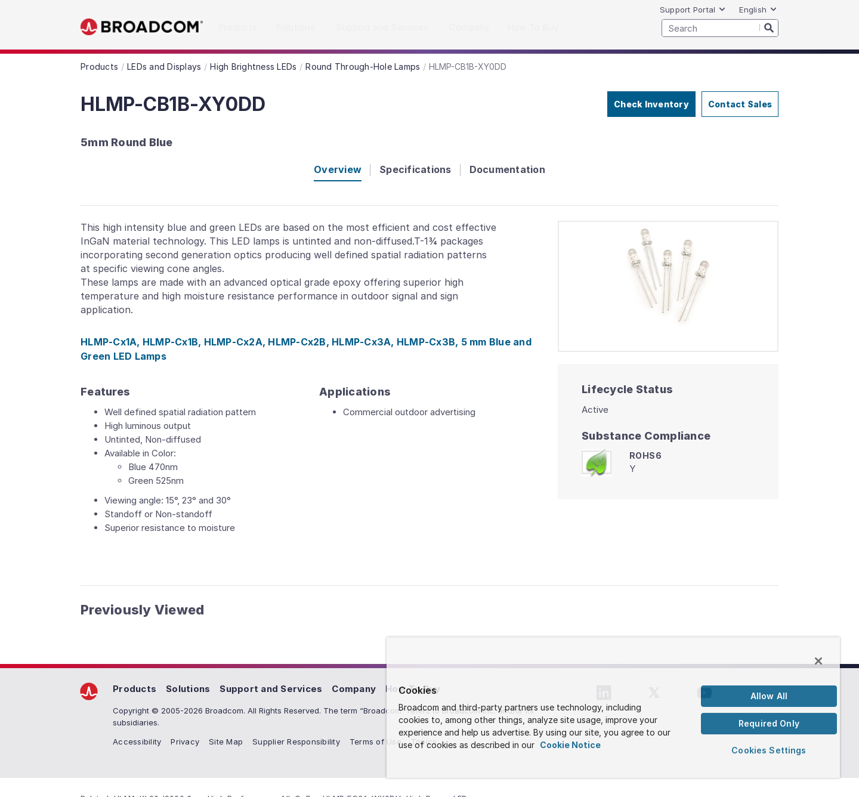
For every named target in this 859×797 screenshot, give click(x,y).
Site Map (226, 741)
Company (354, 688)
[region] (613, 707)
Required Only (769, 723)
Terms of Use (375, 741)
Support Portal (693, 9)
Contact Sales (740, 104)
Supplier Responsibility (296, 741)
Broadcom (142, 27)
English (758, 9)
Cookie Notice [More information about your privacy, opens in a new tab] (570, 745)
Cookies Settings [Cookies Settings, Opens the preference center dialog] (768, 750)
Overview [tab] (337, 169)
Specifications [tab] (415, 169)
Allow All (768, 696)
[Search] (769, 27)
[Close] (818, 661)
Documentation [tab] (507, 169)
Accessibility (137, 741)
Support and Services (271, 688)
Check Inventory (651, 104)
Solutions (188, 688)
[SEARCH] (720, 28)
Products (134, 688)
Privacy (185, 741)
